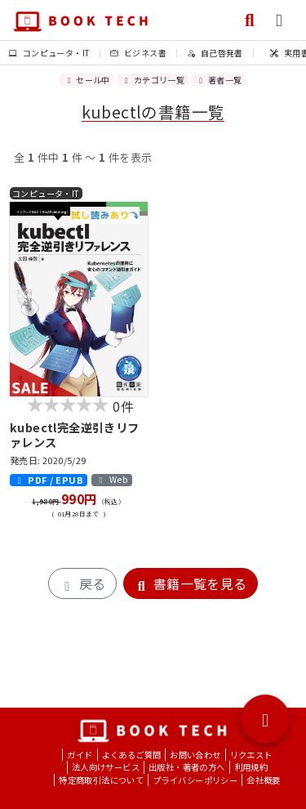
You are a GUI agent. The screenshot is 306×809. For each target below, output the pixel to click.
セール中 (86, 80)
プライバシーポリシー (195, 780)
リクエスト (251, 755)
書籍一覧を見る (190, 583)
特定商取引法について (101, 780)
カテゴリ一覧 (153, 80)
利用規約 (251, 767)
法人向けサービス (106, 767)
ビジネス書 (138, 53)
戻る (82, 583)
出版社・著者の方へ (187, 767)
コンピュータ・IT (49, 53)
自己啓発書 (215, 53)
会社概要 (263, 780)
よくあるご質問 (132, 755)
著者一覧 (219, 80)
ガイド (79, 755)
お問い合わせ (195, 755)
